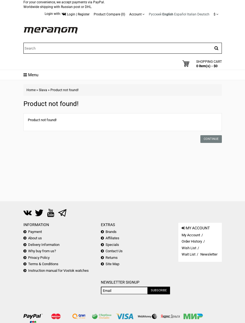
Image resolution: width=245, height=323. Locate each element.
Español (180, 14)
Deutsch (203, 14)
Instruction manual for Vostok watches (58, 270)
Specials (112, 245)
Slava (43, 90)
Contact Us (114, 251)
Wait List (188, 254)
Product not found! (64, 90)
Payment (35, 232)
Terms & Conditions (43, 264)
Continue (211, 139)
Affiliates (112, 238)
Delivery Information (44, 245)
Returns (112, 258)
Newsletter (208, 254)
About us (35, 238)
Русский (155, 14)
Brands (111, 232)
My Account (191, 235)
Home (31, 90)
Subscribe (159, 290)
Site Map (112, 264)
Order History (192, 241)
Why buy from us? (42, 251)
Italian (191, 14)
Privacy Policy (39, 258)
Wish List (189, 248)
